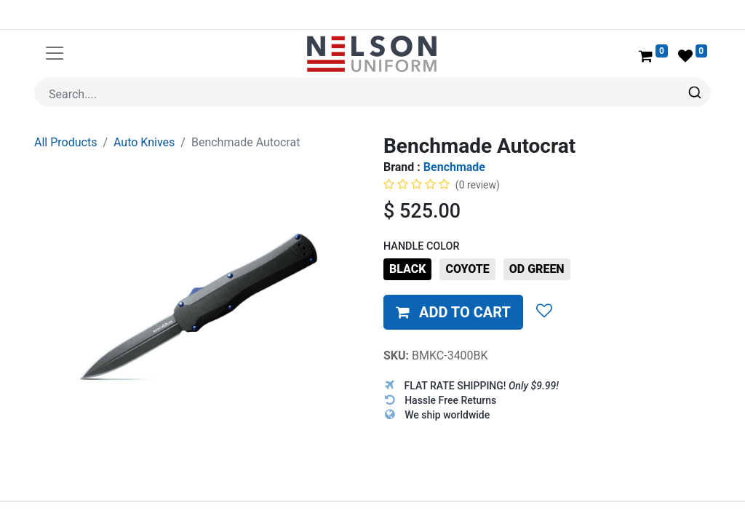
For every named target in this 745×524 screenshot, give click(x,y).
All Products (65, 142)
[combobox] (372, 92)
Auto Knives (144, 142)
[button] (453, 312)
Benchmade (454, 167)
